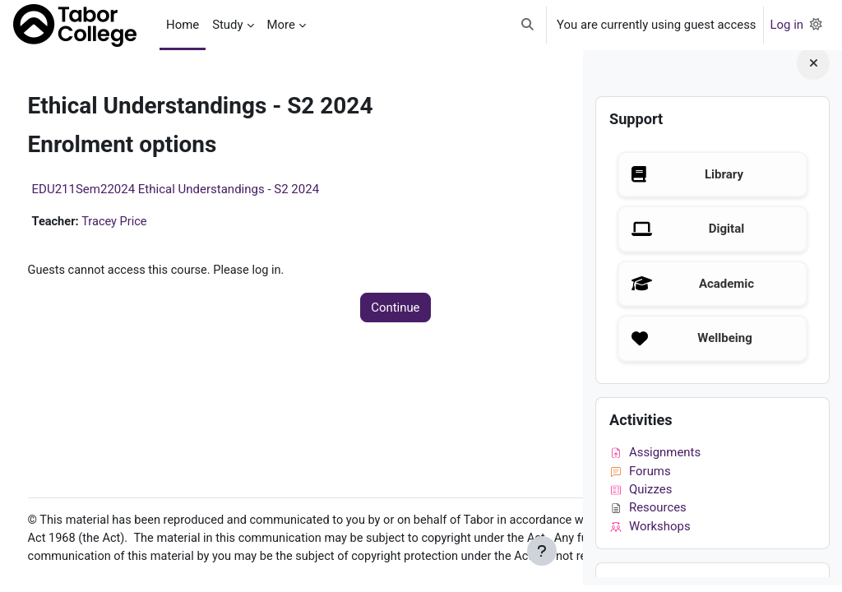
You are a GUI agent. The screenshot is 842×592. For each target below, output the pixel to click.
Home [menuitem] (182, 24)
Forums (640, 476)
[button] (527, 25)
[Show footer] (542, 551)
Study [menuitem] (227, 24)
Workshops (650, 532)
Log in (786, 24)
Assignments (655, 458)
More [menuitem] (281, 24)
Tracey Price (146, 222)
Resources (648, 513)
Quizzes (640, 495)
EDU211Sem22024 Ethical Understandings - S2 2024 (206, 189)
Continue (304, 308)
